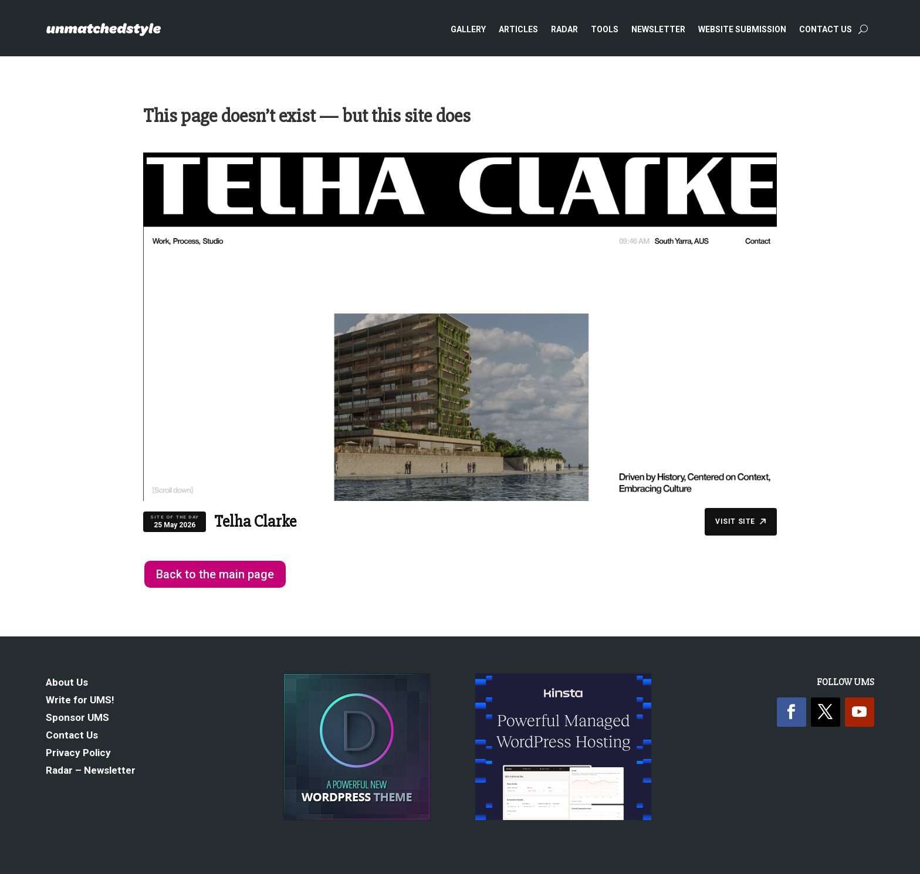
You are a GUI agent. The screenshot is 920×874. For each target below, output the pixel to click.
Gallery (468, 29)
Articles (518, 29)
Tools (604, 29)
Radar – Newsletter (91, 771)
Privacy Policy (78, 753)
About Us (67, 683)
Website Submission (742, 29)
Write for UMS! (80, 701)
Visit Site (740, 521)
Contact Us (825, 29)
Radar (564, 29)
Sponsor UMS (77, 718)
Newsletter (658, 29)
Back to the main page (215, 574)
